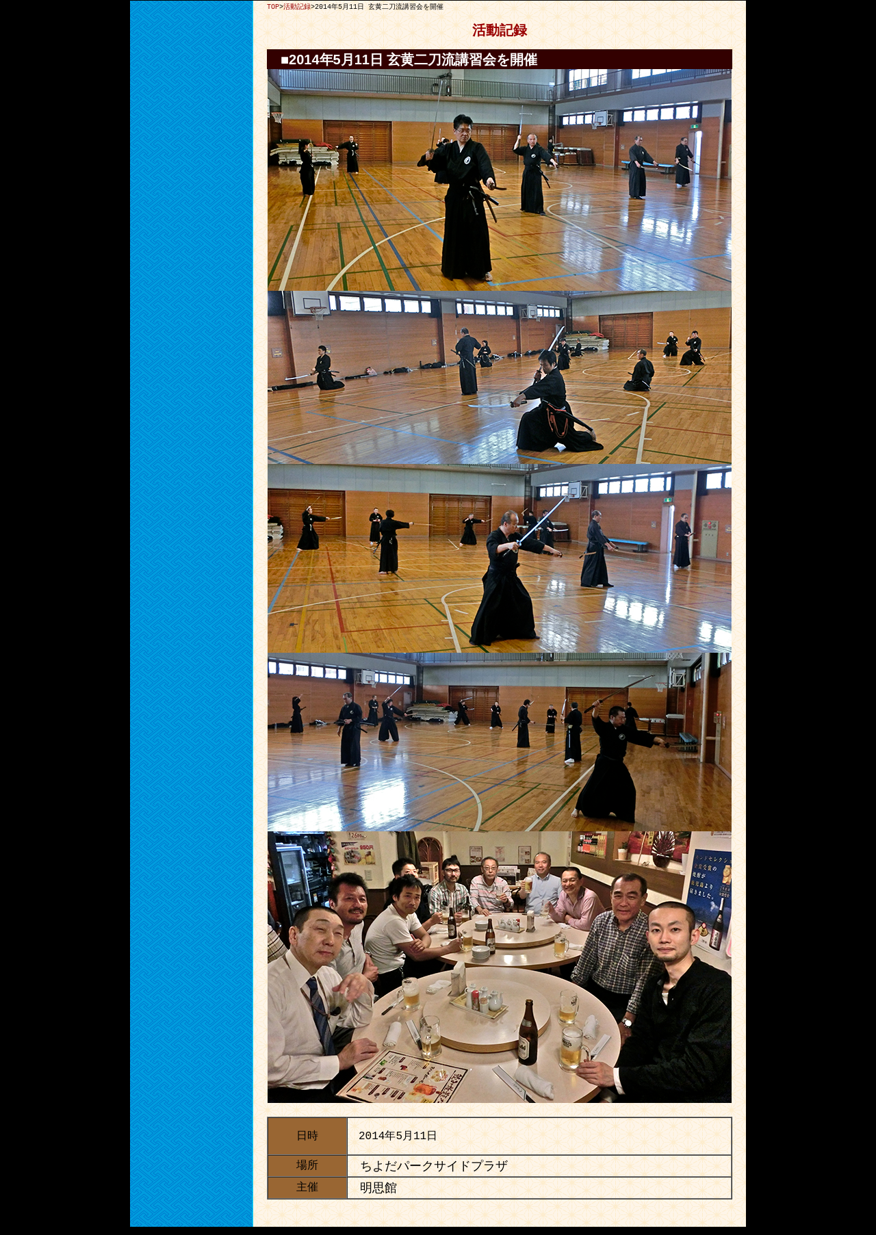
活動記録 (297, 7)
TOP (273, 7)
